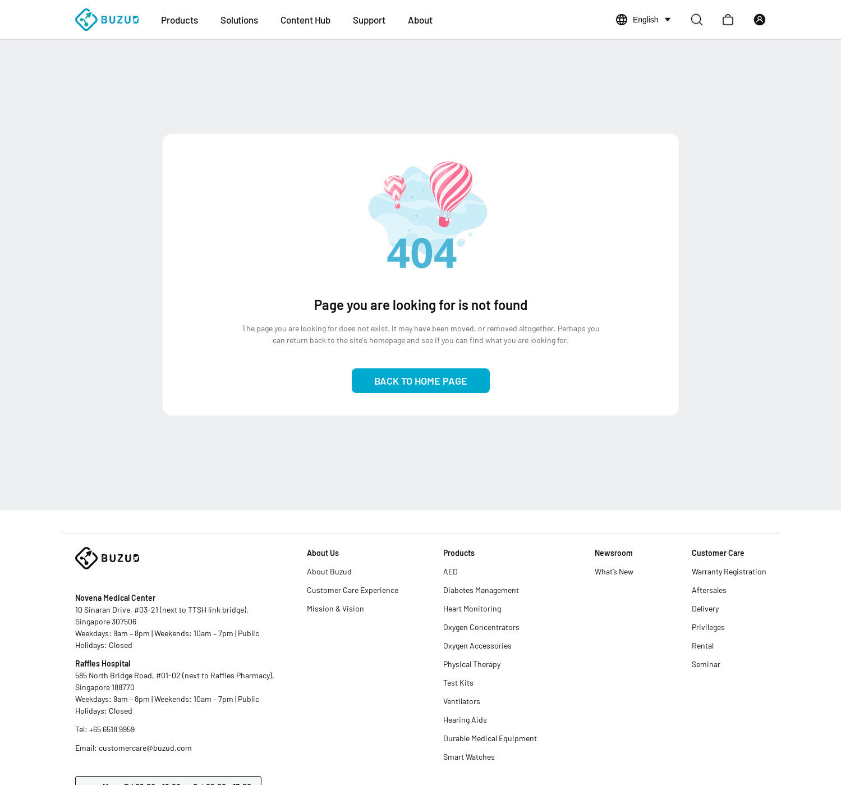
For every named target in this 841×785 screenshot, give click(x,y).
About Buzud (329, 571)
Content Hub (305, 19)
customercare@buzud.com (145, 747)
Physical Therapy (471, 664)
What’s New (614, 571)
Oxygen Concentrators (481, 627)
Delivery (705, 608)
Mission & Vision (335, 608)
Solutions (239, 19)
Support (369, 19)
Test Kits (458, 682)
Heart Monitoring (472, 608)
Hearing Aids (465, 719)
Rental (703, 645)
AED (450, 571)
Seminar (706, 664)
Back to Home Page (420, 381)
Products (179, 19)
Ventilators (461, 701)
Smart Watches (469, 756)
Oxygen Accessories (477, 645)
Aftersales (709, 590)
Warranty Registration (729, 571)
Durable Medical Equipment (490, 738)
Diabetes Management (481, 590)
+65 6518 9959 (112, 729)
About (420, 19)
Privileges (708, 627)
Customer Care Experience (352, 590)
